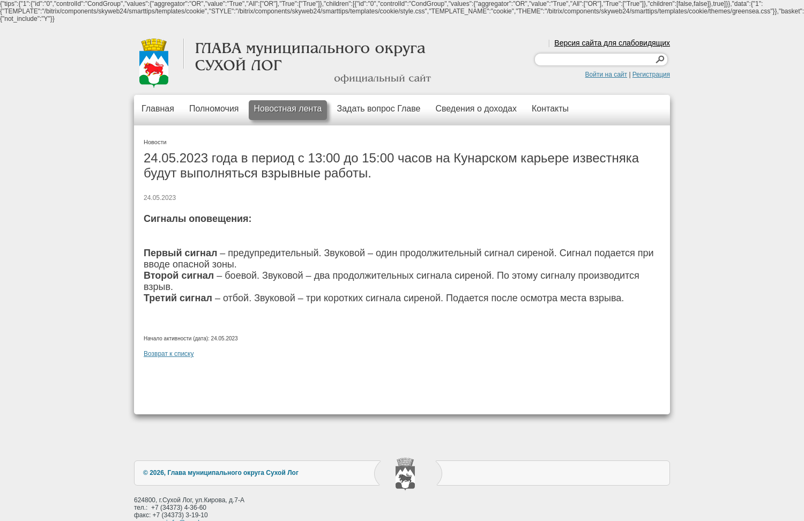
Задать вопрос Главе (378, 108)
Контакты (550, 108)
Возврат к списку (169, 354)
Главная (158, 108)
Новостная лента (288, 108)
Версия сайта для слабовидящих (612, 43)
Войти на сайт (606, 74)
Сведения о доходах (476, 108)
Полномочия (214, 108)
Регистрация (651, 74)
